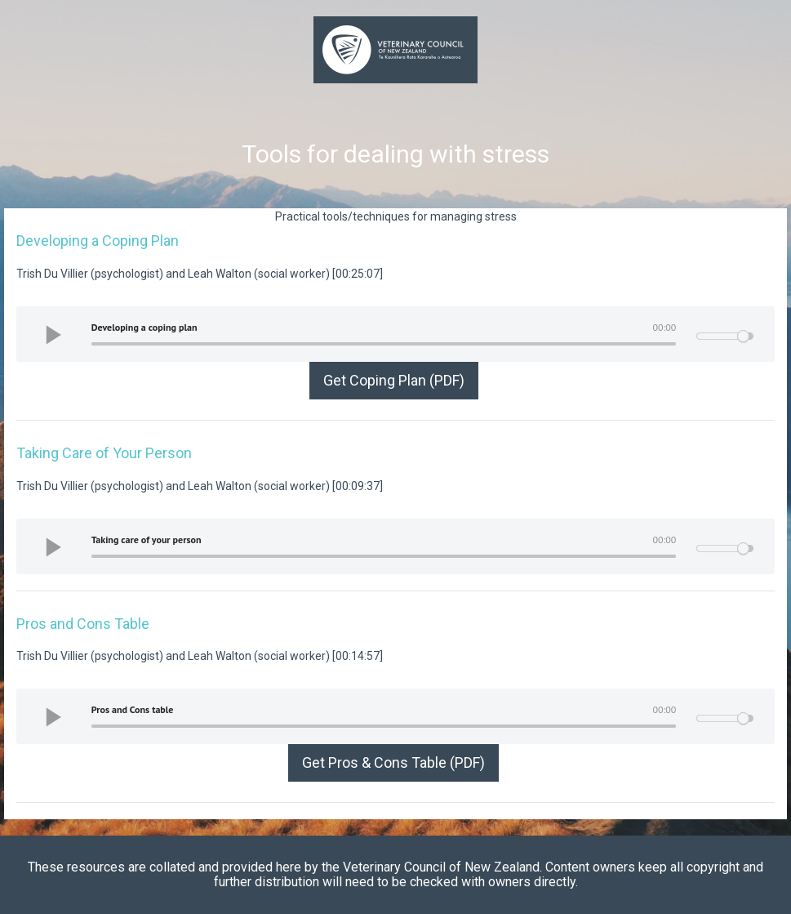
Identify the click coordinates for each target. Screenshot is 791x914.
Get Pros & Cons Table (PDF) (393, 762)
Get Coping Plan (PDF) (393, 380)
